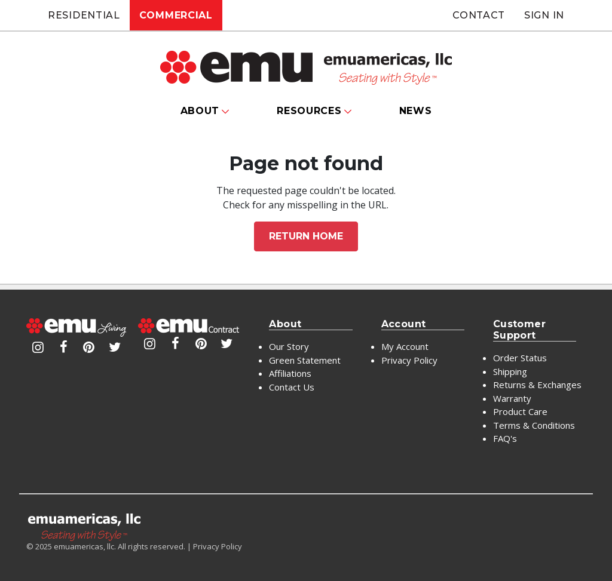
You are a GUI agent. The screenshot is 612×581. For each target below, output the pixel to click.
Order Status (520, 358)
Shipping (510, 371)
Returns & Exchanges (537, 385)
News (415, 110)
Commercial (176, 15)
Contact (478, 15)
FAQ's (505, 438)
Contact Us (291, 387)
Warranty (512, 398)
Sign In (544, 15)
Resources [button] (309, 110)
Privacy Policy (409, 360)
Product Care (520, 411)
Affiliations (290, 373)
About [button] (200, 110)
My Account (405, 346)
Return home (306, 236)
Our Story (289, 346)
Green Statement (305, 360)
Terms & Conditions (534, 425)
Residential (84, 15)
